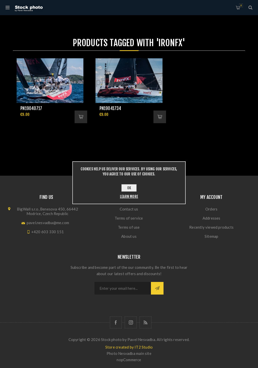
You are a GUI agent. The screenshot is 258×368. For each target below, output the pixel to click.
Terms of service (129, 218)
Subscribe (157, 288)
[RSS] (145, 322)
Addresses (211, 218)
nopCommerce (129, 359)
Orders (211, 209)
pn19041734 (110, 108)
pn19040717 (31, 108)
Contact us (129, 209)
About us (129, 236)
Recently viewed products (211, 227)
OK (129, 188)
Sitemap (211, 236)
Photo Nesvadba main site (129, 353)
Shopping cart (241, 5)
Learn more (129, 196)
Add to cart (80, 116)
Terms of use (129, 227)
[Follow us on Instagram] (131, 322)
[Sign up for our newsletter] (122, 288)
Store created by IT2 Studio (129, 347)
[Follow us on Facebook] (116, 322)
